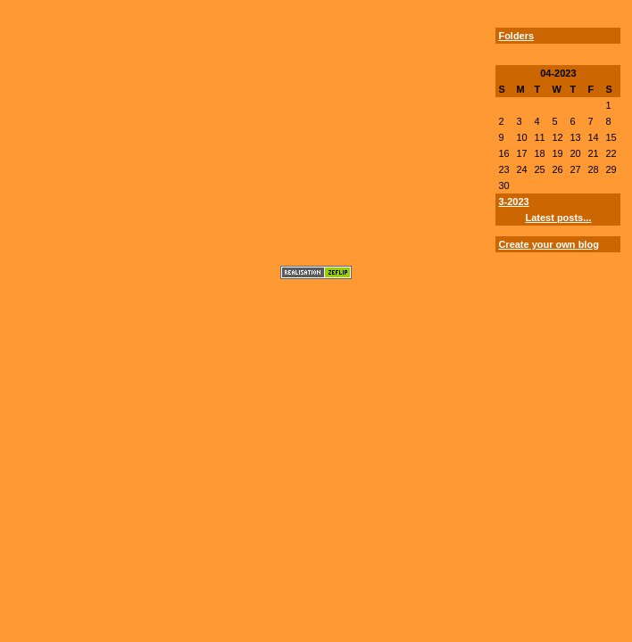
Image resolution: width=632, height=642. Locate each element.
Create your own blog (548, 244)
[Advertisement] (63, 145)
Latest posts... (558, 217)
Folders (516, 35)
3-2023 (513, 201)
